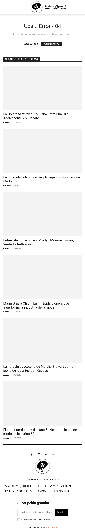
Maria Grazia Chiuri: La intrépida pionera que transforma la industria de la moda (36, 305)
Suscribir (61, 512)
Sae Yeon (7, 185)
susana (6, 122)
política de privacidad (45, 520)
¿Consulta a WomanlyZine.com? (42, 479)
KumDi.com (51, 527)
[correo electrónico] (36, 512)
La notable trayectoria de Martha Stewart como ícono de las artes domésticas (38, 369)
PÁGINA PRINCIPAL (51, 44)
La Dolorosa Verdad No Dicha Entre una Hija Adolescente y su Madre (36, 116)
